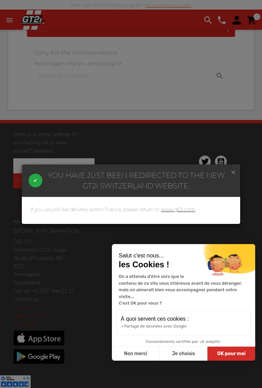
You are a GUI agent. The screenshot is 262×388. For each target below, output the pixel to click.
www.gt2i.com (178, 209)
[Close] (233, 172)
